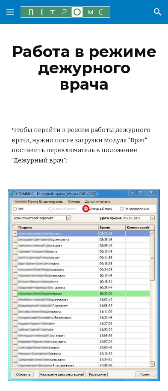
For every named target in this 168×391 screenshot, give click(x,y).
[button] (10, 12)
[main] (83, 67)
